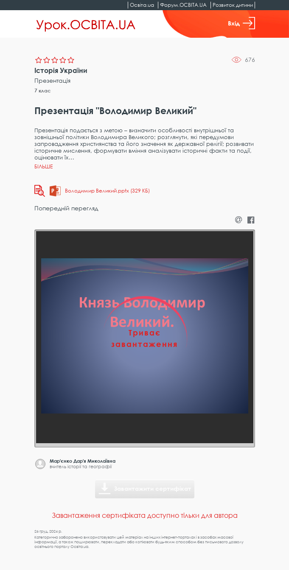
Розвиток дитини (233, 5)
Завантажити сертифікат (152, 488)
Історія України (60, 70)
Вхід (241, 23)
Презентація (52, 80)
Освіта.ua (142, 5)
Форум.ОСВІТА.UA (183, 5)
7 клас (42, 90)
